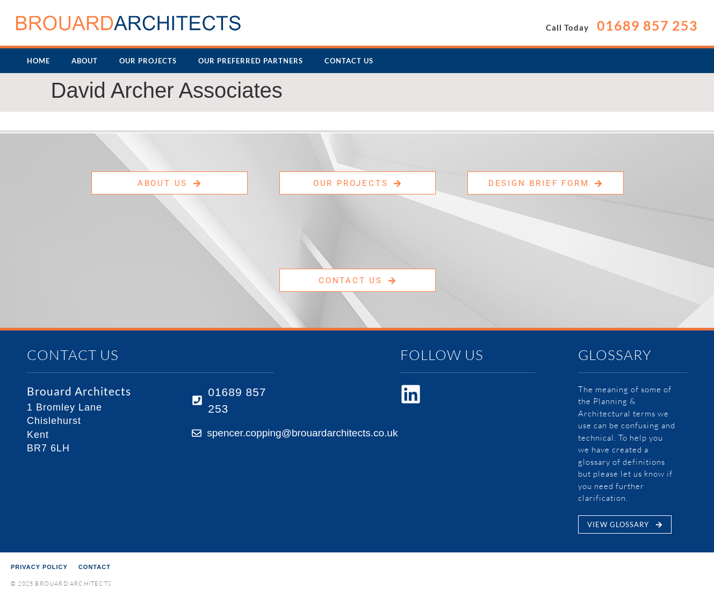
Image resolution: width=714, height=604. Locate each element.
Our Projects (148, 60)
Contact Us (348, 60)
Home (38, 60)
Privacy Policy (39, 567)
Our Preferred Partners (250, 60)
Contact (94, 567)
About (84, 60)
